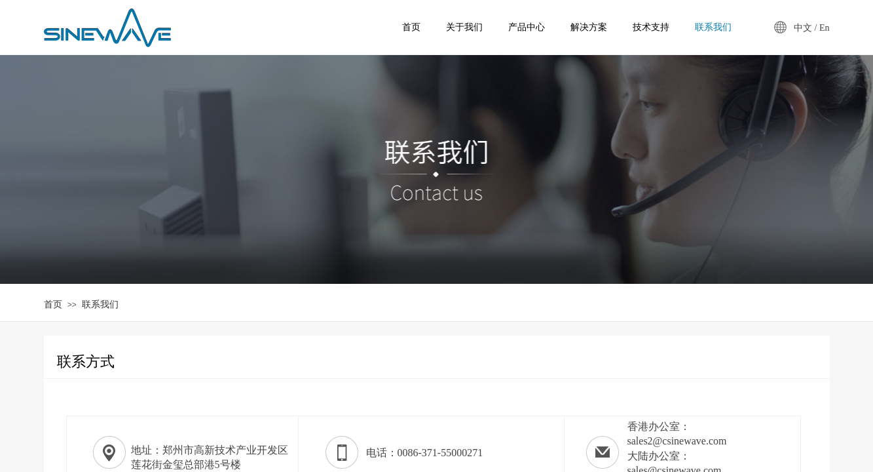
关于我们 (464, 27)
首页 (53, 304)
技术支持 (651, 27)
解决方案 (588, 27)
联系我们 (100, 304)
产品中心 (526, 27)
